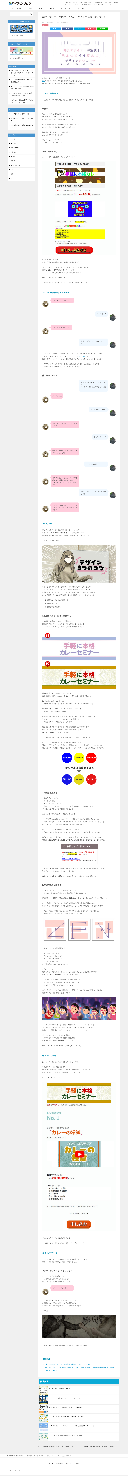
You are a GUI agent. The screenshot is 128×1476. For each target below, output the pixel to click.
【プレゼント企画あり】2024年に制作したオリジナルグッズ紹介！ (67, 1418)
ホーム (11, 8)
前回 (43, 81)
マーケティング (65, 8)
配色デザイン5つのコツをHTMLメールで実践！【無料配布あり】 (66, 1408)
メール (13, 169)
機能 (12, 174)
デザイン (45, 25)
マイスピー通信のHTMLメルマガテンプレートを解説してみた (56, 1447)
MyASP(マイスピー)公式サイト (20, 114)
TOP (16, 1457)
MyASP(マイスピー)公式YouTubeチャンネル (22, 126)
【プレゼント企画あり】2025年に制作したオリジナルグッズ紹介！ (67, 1436)
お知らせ (30, 8)
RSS (77, 1464)
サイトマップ (70, 1464)
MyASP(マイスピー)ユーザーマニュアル (22, 119)
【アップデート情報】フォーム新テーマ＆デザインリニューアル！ (67, 1399)
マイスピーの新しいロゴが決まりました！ (60, 1390)
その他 (13, 156)
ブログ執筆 (82, 356)
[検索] (21, 14)
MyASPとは (59, 1464)
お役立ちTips (81, 8)
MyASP (19, 8)
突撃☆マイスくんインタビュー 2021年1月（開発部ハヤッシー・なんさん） (71, 1365)
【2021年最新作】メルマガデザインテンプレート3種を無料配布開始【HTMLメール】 (72, 1427)
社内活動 (51, 8)
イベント (39, 8)
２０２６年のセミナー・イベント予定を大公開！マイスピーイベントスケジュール (22, 73)
